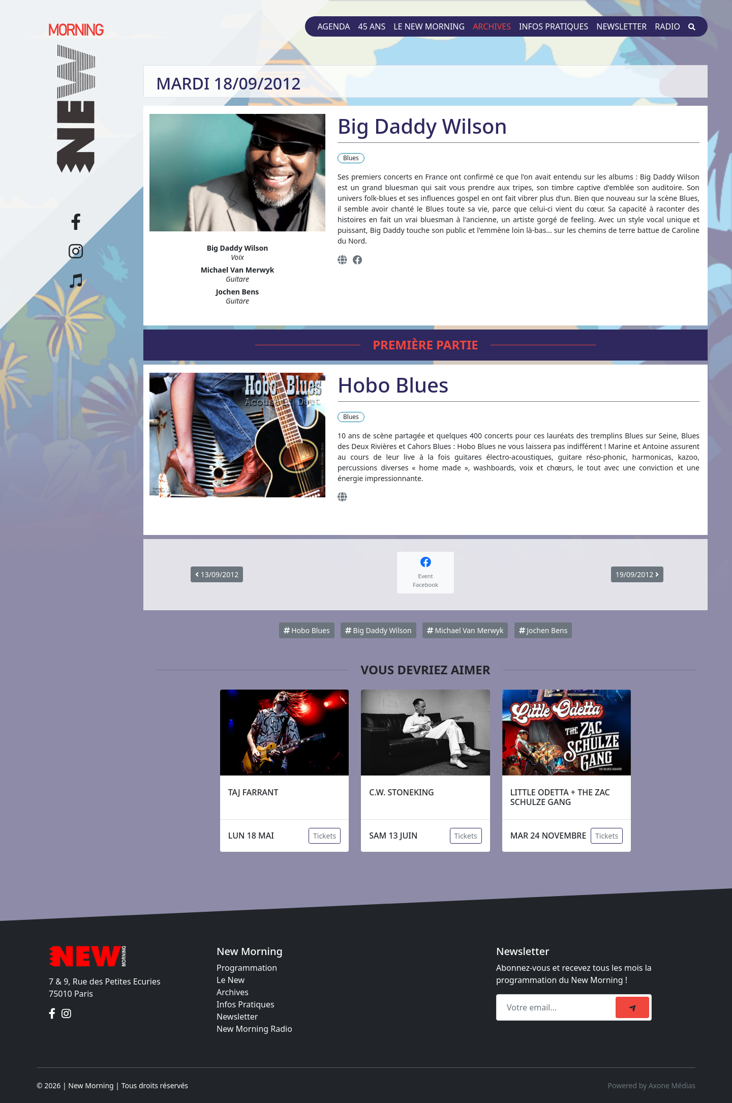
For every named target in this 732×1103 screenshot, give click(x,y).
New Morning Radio (254, 1028)
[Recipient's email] (557, 1007)
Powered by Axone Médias (651, 1085)
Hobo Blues (307, 630)
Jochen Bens (543, 630)
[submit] (632, 1007)
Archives (492, 26)
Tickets (324, 836)
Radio (667, 26)
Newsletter (621, 26)
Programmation (247, 967)
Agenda (333, 26)
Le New (231, 980)
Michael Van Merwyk (465, 630)
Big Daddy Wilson (378, 630)
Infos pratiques (553, 26)
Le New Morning (429, 26)
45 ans (372, 26)
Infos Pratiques (245, 1004)
